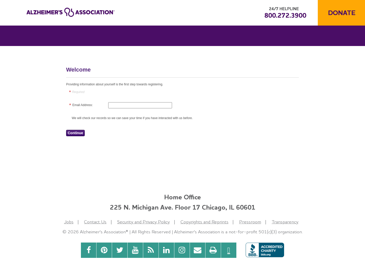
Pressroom (250, 221)
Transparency (285, 221)
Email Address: (82, 105)
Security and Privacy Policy (143, 221)
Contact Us (95, 221)
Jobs (69, 221)
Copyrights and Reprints (204, 221)
